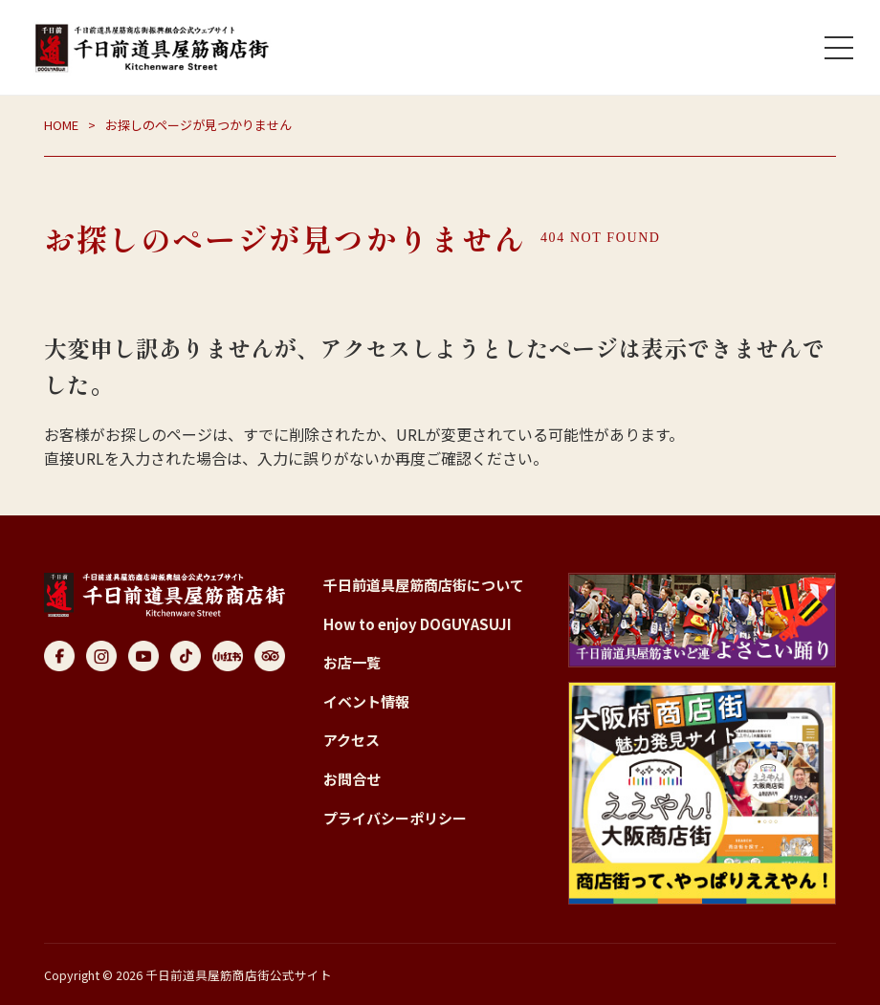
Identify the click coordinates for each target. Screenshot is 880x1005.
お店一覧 (352, 662)
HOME (61, 125)
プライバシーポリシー (395, 818)
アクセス (351, 740)
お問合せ (352, 779)
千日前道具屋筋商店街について (423, 585)
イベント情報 (366, 701)
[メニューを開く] (839, 47)
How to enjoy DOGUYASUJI (417, 624)
